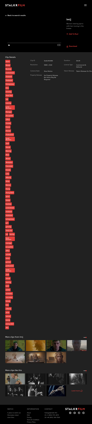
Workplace (9, 162)
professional (9, 266)
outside (8, 254)
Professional (9, 134)
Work (7, 154)
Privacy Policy (31, 422)
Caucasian (9, 166)
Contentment (10, 72)
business (8, 204)
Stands (8, 147)
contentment (10, 207)
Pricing (29, 417)
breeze (8, 200)
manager (9, 243)
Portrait (8, 131)
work (7, 286)
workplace (9, 293)
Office (8, 119)
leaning (12, 234)
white (7, 312)
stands (8, 278)
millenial (8, 308)
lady (7, 305)
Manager (9, 112)
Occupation (9, 115)
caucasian (9, 297)
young (8, 320)
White (7, 181)
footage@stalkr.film (51, 412)
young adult (10, 324)
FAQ (28, 415)
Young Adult (10, 192)
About (29, 412)
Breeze (8, 65)
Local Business (8, 107)
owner (8, 258)
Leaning (8, 103)
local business (8, 238)
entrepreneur (10, 219)
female (8, 301)
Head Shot (9, 95)
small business (8, 270)
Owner (8, 127)
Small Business (8, 139)
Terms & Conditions (33, 419)
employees (9, 215)
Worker (8, 158)
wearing (8, 282)
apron (8, 196)
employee (9, 211)
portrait (8, 262)
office (7, 250)
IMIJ (7, 327)
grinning (8, 226)
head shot (9, 230)
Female (8, 170)
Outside (8, 123)
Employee (9, 76)
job (7, 234)
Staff (7, 143)
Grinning (8, 91)
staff (7, 274)
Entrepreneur (10, 84)
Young (8, 189)
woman (8, 316)
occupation (9, 247)
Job (7, 99)
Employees (9, 80)
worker (8, 289)
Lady (7, 173)
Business (8, 69)
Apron (8, 61)
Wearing (8, 151)
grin (7, 223)
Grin (7, 88)
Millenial (8, 177)
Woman (8, 185)
